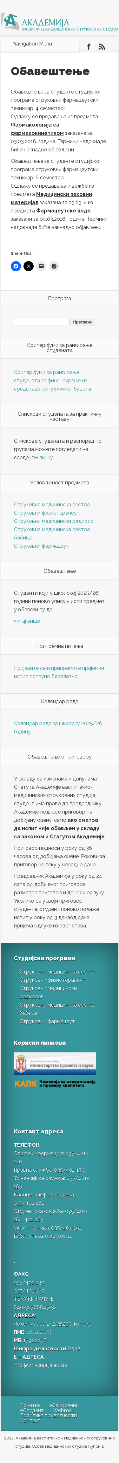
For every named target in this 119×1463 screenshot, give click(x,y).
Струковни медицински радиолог (55, 521)
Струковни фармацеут (41, 546)
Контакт (30, 1421)
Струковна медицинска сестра (52, 505)
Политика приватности (48, 1415)
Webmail (63, 1410)
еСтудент (32, 1410)
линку (46, 457)
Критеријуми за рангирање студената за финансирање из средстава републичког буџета (52, 380)
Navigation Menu (32, 43)
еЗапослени (64, 1405)
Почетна (30, 1405)
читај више (27, 621)
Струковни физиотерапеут (47, 513)
